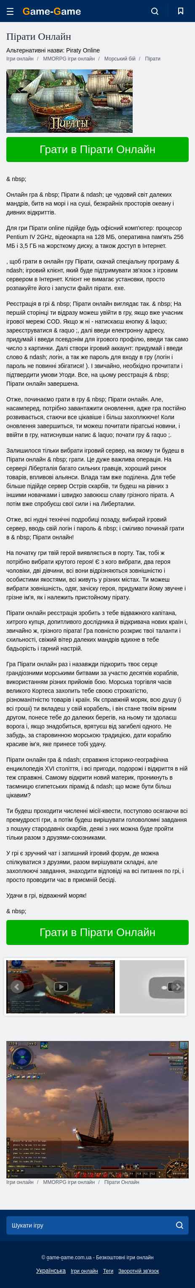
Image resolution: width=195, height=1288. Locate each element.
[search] (180, 1225)
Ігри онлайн (84, 1271)
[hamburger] (10, 11)
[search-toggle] (155, 11)
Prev (17, 987)
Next (177, 987)
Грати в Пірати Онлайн (97, 149)
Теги (108, 1271)
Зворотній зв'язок (138, 1271)
